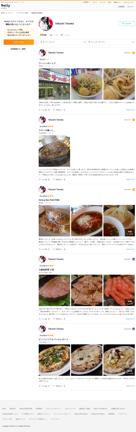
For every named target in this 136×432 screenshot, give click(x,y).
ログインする (19, 42)
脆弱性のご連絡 (84, 408)
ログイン (130, 7)
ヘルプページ (122, 414)
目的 (109, 2)
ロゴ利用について (28, 414)
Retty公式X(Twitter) (97, 414)
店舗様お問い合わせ (118, 408)
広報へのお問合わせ (100, 408)
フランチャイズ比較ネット (38, 419)
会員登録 (121, 7)
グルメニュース (128, 2)
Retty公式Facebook (80, 414)
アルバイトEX (7, 419)
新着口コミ (117, 2)
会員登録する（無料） (19, 49)
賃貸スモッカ (20, 419)
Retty (4, 408)
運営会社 (13, 408)
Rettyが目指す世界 (25, 408)
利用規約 (39, 408)
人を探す (85, 2)
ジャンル (102, 2)
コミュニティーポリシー (62, 414)
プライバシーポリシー (53, 408)
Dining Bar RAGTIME (49, 200)
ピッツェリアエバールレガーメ (53, 339)
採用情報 (111, 414)
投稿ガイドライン (44, 414)
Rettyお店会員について (10, 414)
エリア (95, 2)
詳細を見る (129, 110)
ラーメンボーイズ (47, 63)
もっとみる (130, 232)
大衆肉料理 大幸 (46, 270)
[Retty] (5, 6)
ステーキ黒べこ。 (47, 130)
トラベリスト (55, 419)
